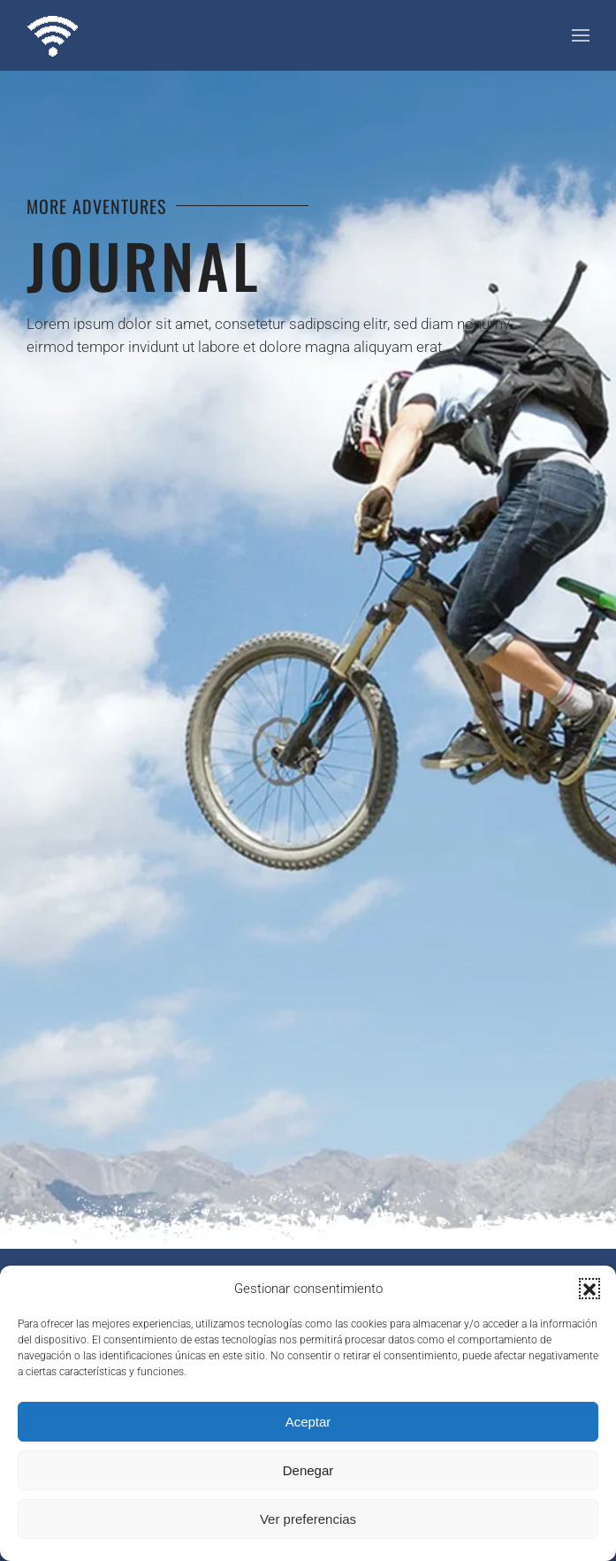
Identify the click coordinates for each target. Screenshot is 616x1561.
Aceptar (308, 1421)
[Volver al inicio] (53, 35)
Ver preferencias (308, 1519)
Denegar (308, 1470)
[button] (589, 1288)
